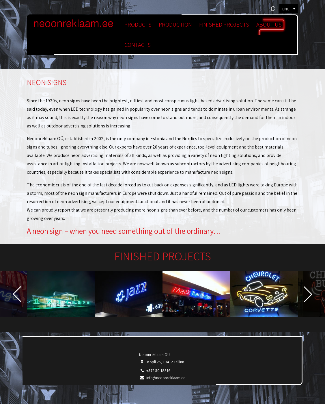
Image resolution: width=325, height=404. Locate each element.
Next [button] (308, 294)
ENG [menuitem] (285, 9)
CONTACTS (137, 45)
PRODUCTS (138, 24)
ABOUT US (269, 24)
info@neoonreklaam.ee (165, 377)
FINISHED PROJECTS (224, 24)
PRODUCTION (175, 24)
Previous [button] (16, 294)
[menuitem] (288, 8)
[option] (61, 294)
